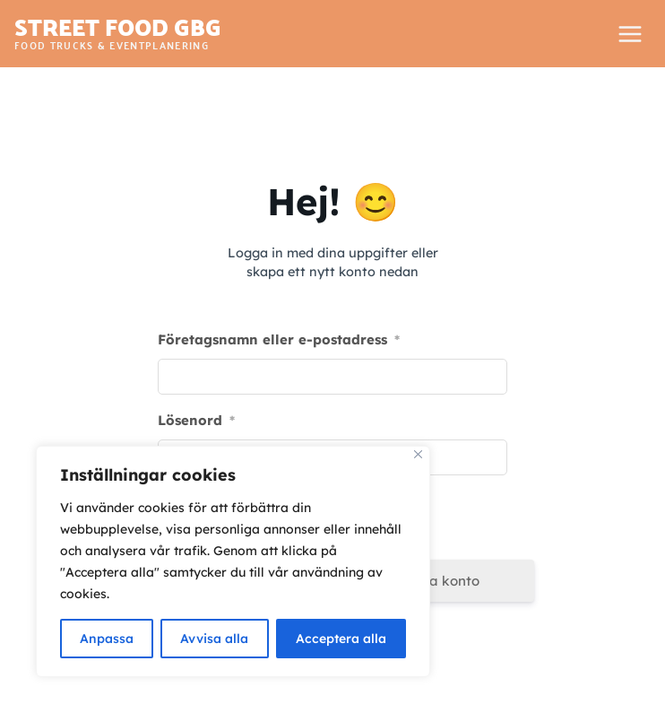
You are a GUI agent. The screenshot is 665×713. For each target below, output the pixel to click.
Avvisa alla (214, 638)
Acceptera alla (341, 638)
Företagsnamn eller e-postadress (279, 339)
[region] (233, 561)
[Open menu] (630, 33)
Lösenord (196, 420)
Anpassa (107, 638)
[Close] (418, 454)
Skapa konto (437, 580)
